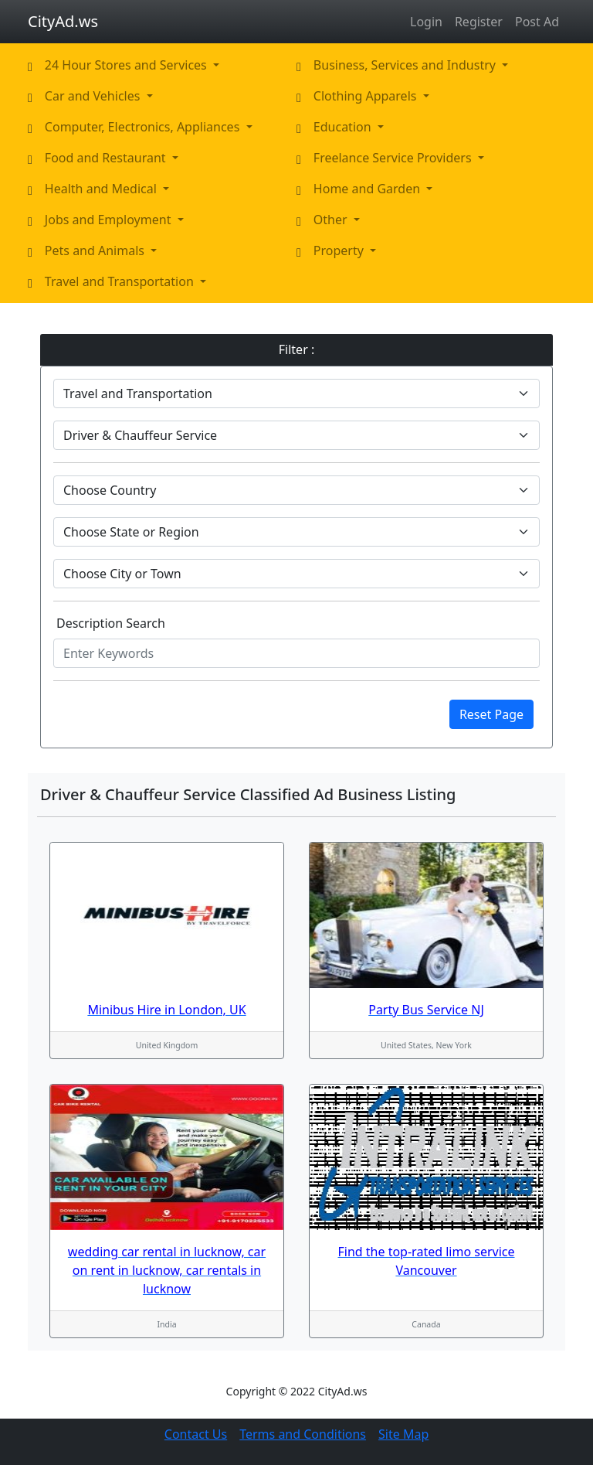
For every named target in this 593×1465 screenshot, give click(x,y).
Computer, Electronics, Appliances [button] (144, 126)
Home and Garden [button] (368, 188)
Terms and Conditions (302, 1434)
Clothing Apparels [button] (366, 95)
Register (479, 21)
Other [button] (332, 219)
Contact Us (195, 1434)
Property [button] (340, 250)
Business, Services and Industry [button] (406, 64)
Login (426, 21)
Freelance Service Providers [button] (394, 157)
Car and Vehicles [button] (94, 95)
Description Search (110, 623)
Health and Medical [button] (102, 188)
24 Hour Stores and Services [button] (127, 64)
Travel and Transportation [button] (121, 281)
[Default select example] (296, 393)
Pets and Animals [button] (96, 250)
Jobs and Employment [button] (110, 219)
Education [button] (343, 126)
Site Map (403, 1434)
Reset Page (491, 714)
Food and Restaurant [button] (107, 157)
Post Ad (537, 21)
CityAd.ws (63, 21)
